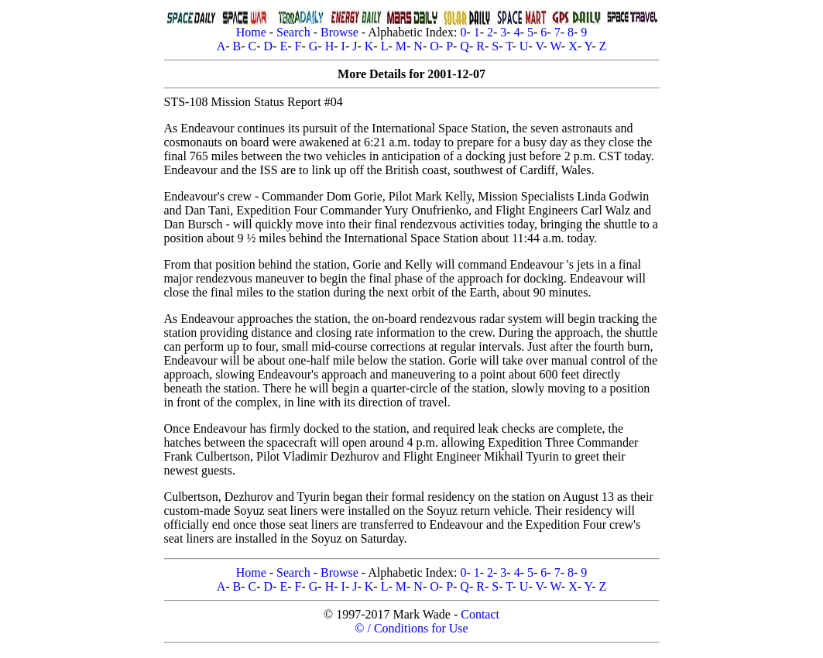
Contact (480, 614)
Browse (339, 32)
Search (293, 32)
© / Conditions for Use (411, 628)
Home (251, 32)
